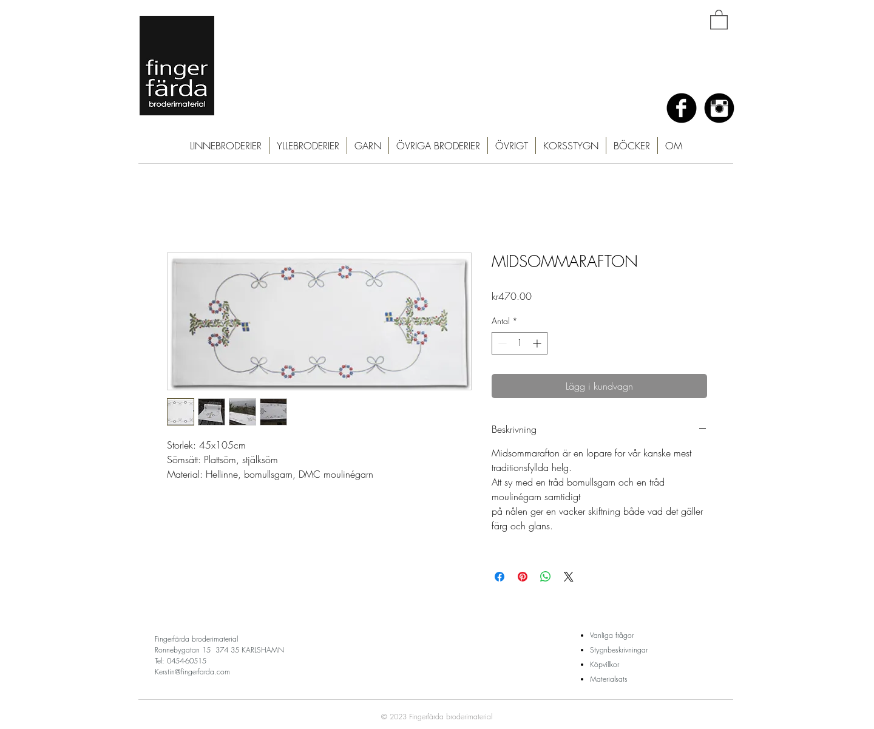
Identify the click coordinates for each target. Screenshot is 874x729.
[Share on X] (568, 576)
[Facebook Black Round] (681, 108)
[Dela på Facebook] (499, 576)
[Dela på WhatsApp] (545, 576)
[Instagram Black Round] (719, 108)
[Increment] (538, 343)
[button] (719, 19)
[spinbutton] (519, 343)
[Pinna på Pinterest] (522, 576)
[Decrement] (501, 343)
